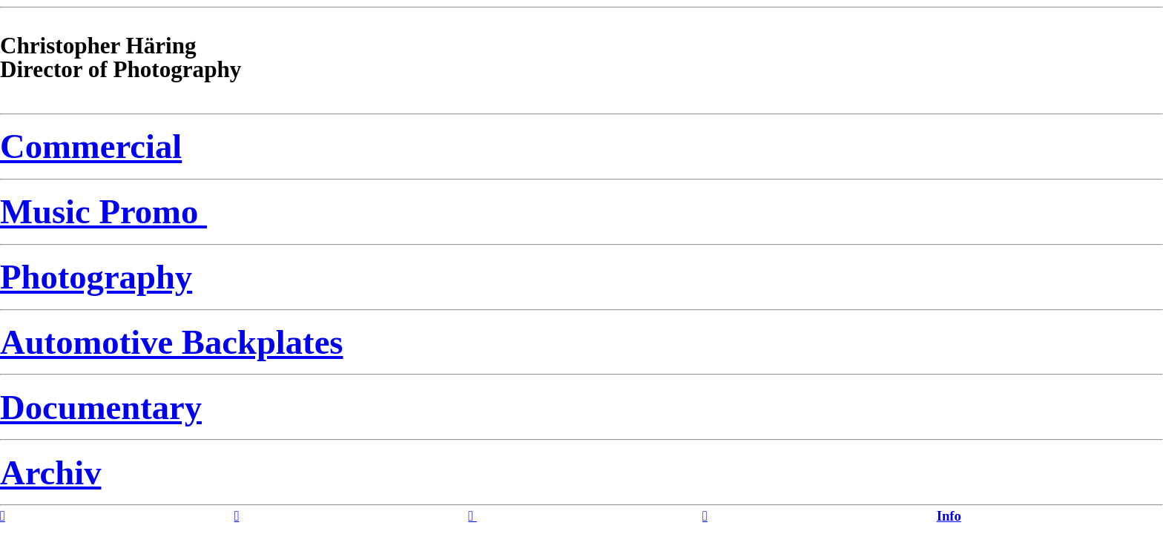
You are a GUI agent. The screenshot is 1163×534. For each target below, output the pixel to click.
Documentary (101, 407)
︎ (705, 516)
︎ (472, 516)
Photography (96, 276)
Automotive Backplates (171, 342)
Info (949, 516)
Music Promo (103, 211)
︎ (237, 516)
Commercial (91, 146)
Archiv (50, 472)
